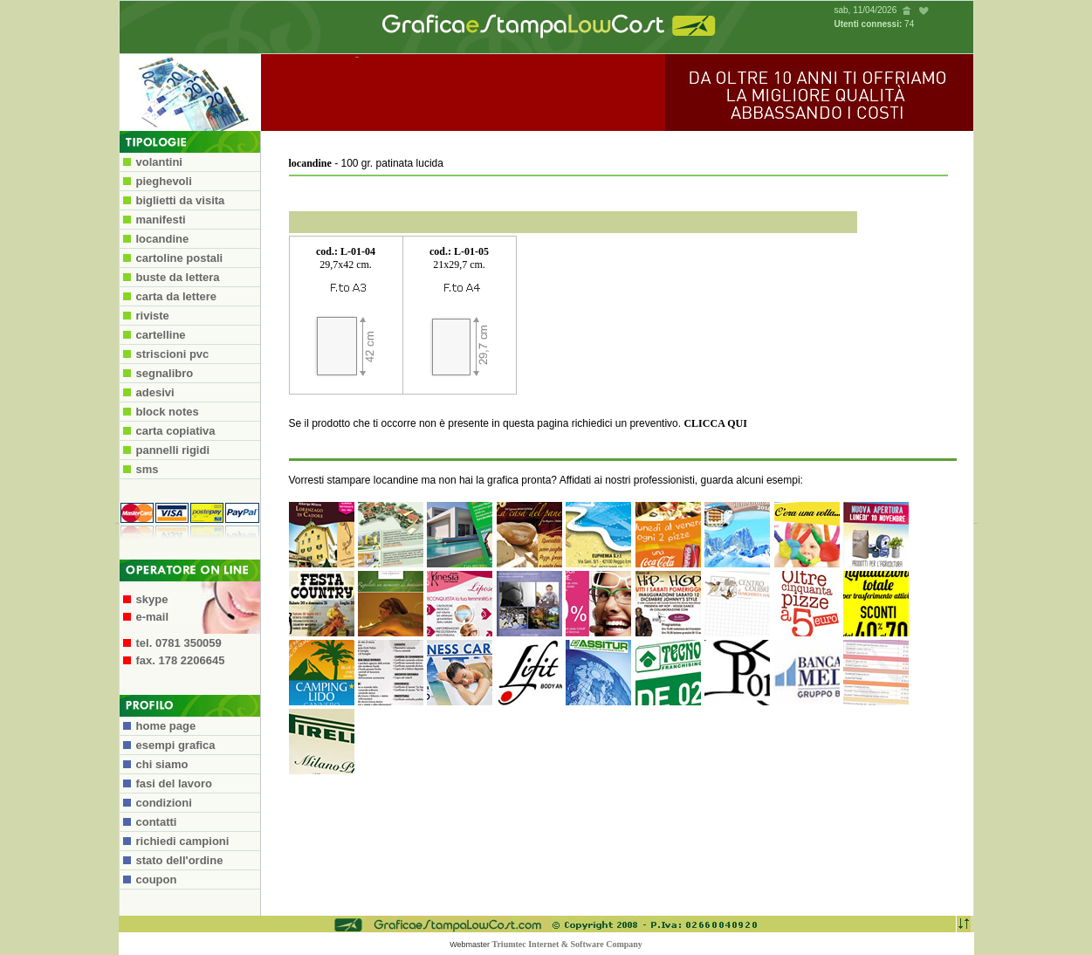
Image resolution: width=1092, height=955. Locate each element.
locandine (310, 163)
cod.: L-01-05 (459, 251)
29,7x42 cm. (345, 264)
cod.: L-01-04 (345, 251)
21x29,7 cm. (459, 264)
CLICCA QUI (714, 423)
